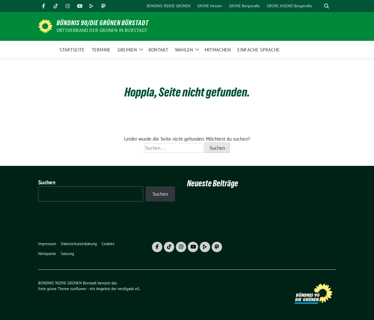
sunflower (78, 288)
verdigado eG (128, 288)
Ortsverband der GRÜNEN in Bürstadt (102, 30)
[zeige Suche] (327, 6)
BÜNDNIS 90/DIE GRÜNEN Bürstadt (103, 23)
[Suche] (319, 6)
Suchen (46, 182)
